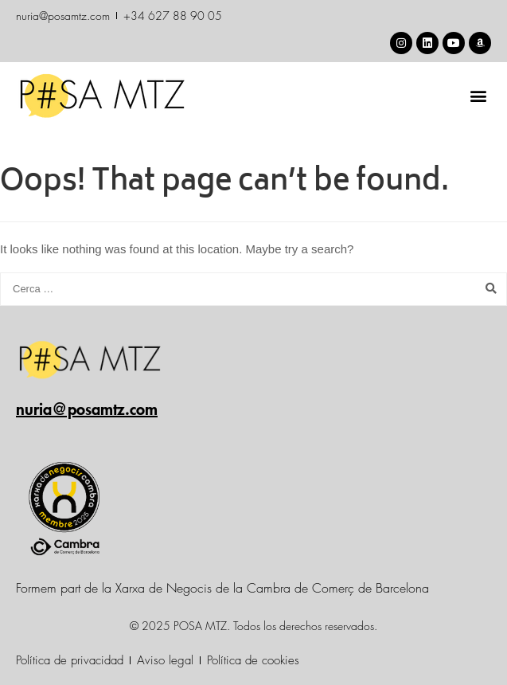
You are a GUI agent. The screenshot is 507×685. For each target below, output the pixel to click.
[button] (478, 95)
